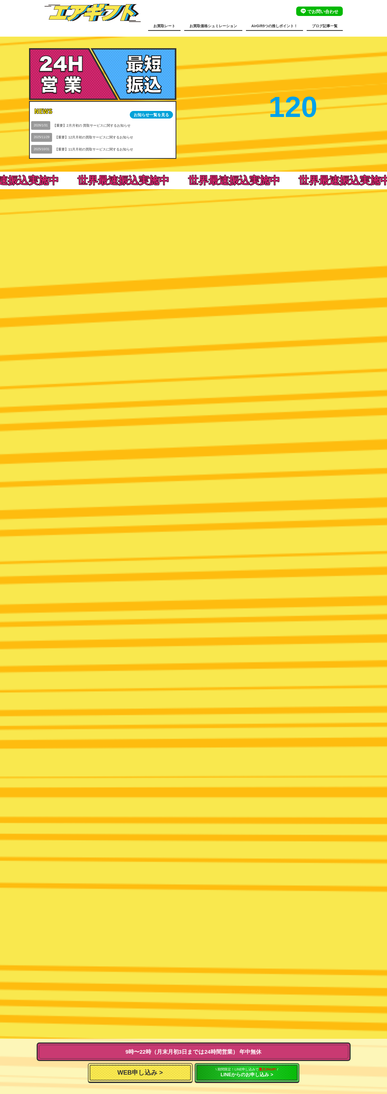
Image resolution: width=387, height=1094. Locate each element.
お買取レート (164, 26)
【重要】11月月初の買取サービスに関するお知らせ (94, 149)
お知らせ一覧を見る (151, 115)
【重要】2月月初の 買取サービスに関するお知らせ (92, 125)
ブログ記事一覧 (325, 26)
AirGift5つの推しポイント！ (274, 26)
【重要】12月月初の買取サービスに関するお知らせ (94, 137)
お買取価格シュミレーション (213, 26)
